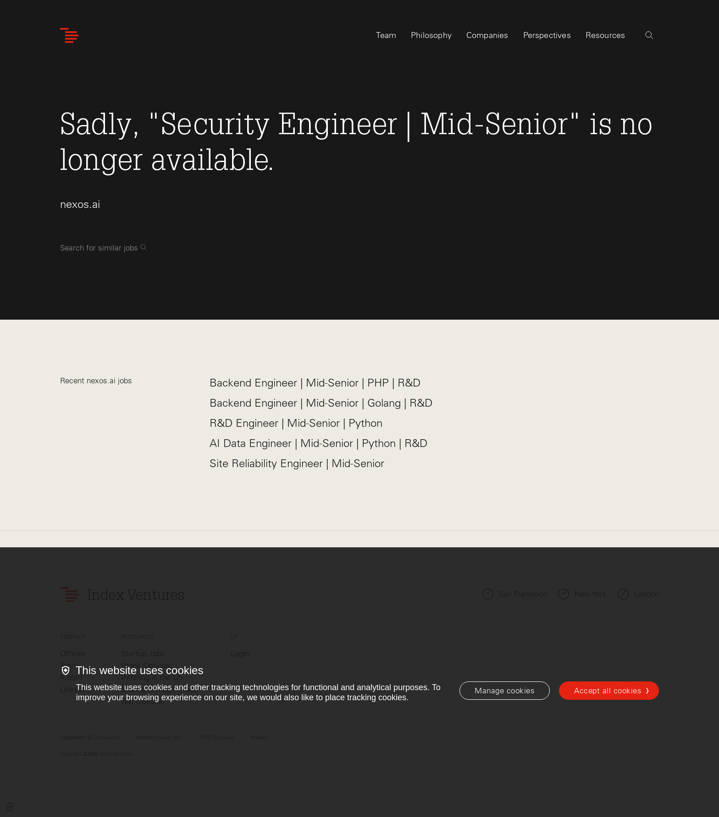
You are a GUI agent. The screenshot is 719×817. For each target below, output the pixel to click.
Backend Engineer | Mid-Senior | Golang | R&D (321, 402)
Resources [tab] (605, 35)
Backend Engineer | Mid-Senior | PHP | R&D (315, 382)
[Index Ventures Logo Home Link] (69, 35)
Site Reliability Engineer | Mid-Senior (297, 463)
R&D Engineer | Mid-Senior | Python (296, 423)
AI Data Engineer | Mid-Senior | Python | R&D (318, 443)
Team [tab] (386, 35)
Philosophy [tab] (431, 35)
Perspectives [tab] (547, 35)
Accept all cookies (608, 690)
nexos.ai (80, 204)
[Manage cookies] (504, 690)
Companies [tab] (487, 35)
